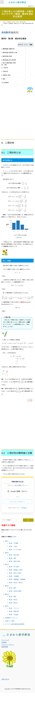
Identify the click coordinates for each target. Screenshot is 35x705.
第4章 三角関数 (14, 574)
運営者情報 (4, 644)
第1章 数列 (12, 585)
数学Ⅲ (7, 592)
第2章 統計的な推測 (15, 589)
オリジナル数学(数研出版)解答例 (14, 622)
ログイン (31, 6)
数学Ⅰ (7, 539)
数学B (7, 583)
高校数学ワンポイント (11, 615)
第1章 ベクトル (14, 606)
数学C (7, 604)
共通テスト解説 (9, 619)
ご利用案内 (24, 505)
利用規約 (4, 640)
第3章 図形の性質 (14, 559)
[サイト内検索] (28, 517)
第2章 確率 (12, 556)
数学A (7, 550)
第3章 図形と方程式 (15, 571)
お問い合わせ (5, 677)
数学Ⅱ (7, 562)
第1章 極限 (12, 594)
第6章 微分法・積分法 (16, 580)
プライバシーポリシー (7, 642)
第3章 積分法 (13, 600)
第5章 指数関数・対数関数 (17, 577)
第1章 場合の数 (14, 552)
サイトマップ (5, 638)
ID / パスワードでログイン (17, 499)
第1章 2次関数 (13, 541)
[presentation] (4, 167)
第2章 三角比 (13, 544)
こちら (15, 534)
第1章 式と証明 (14, 564)
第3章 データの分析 (15, 547)
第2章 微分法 (13, 597)
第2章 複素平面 (14, 609)
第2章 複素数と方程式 (16, 567)
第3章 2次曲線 (13, 612)
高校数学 (5, 32)
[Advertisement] (17, 114)
